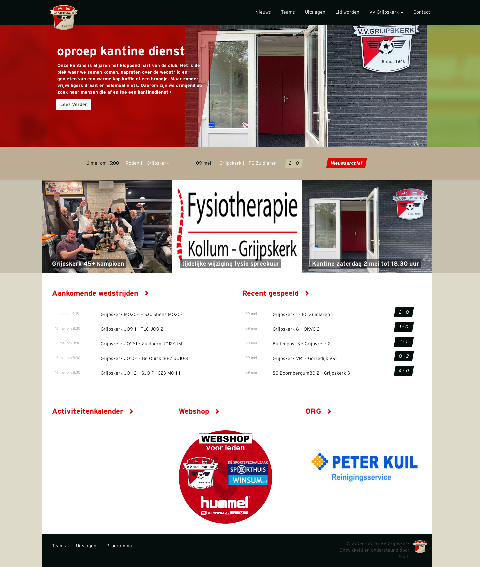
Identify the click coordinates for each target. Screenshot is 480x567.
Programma (119, 546)
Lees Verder (73, 104)
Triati (404, 557)
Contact (421, 12)
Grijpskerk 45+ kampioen (88, 264)
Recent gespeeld (275, 293)
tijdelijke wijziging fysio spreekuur (231, 264)
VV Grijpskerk (386, 12)
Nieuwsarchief (346, 163)
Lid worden (347, 12)
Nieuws (263, 12)
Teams (288, 12)
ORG (318, 411)
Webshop (199, 411)
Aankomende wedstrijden (100, 293)
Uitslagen (315, 12)
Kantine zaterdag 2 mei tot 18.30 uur (365, 264)
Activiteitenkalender (93, 411)
